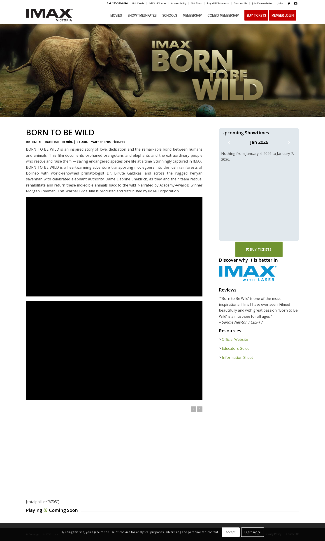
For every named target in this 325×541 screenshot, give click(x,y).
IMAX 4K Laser (157, 3)
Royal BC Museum (218, 3)
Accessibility (178, 3)
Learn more (252, 532)
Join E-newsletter (262, 3)
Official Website (235, 339)
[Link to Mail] (295, 3)
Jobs (280, 3)
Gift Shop (196, 3)
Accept (231, 532)
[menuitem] (138, 3)
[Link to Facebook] (289, 3)
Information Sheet (237, 357)
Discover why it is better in (248, 260)
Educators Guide (235, 348)
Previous (193, 409)
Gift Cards (138, 3)
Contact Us (240, 3)
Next (199, 409)
